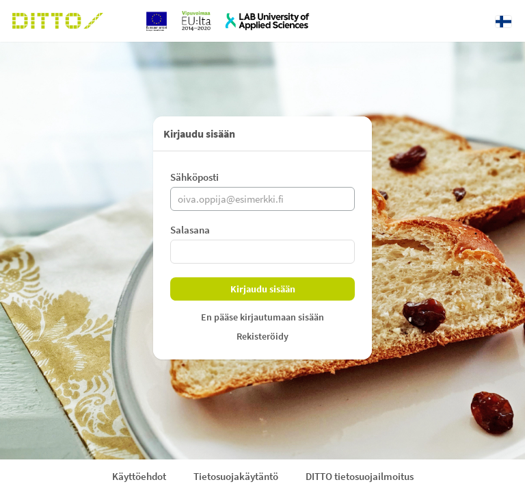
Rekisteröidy (262, 336)
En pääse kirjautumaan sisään (262, 317)
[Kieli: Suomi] (503, 21)
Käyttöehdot (139, 476)
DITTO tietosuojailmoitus (360, 476)
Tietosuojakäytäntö (235, 476)
